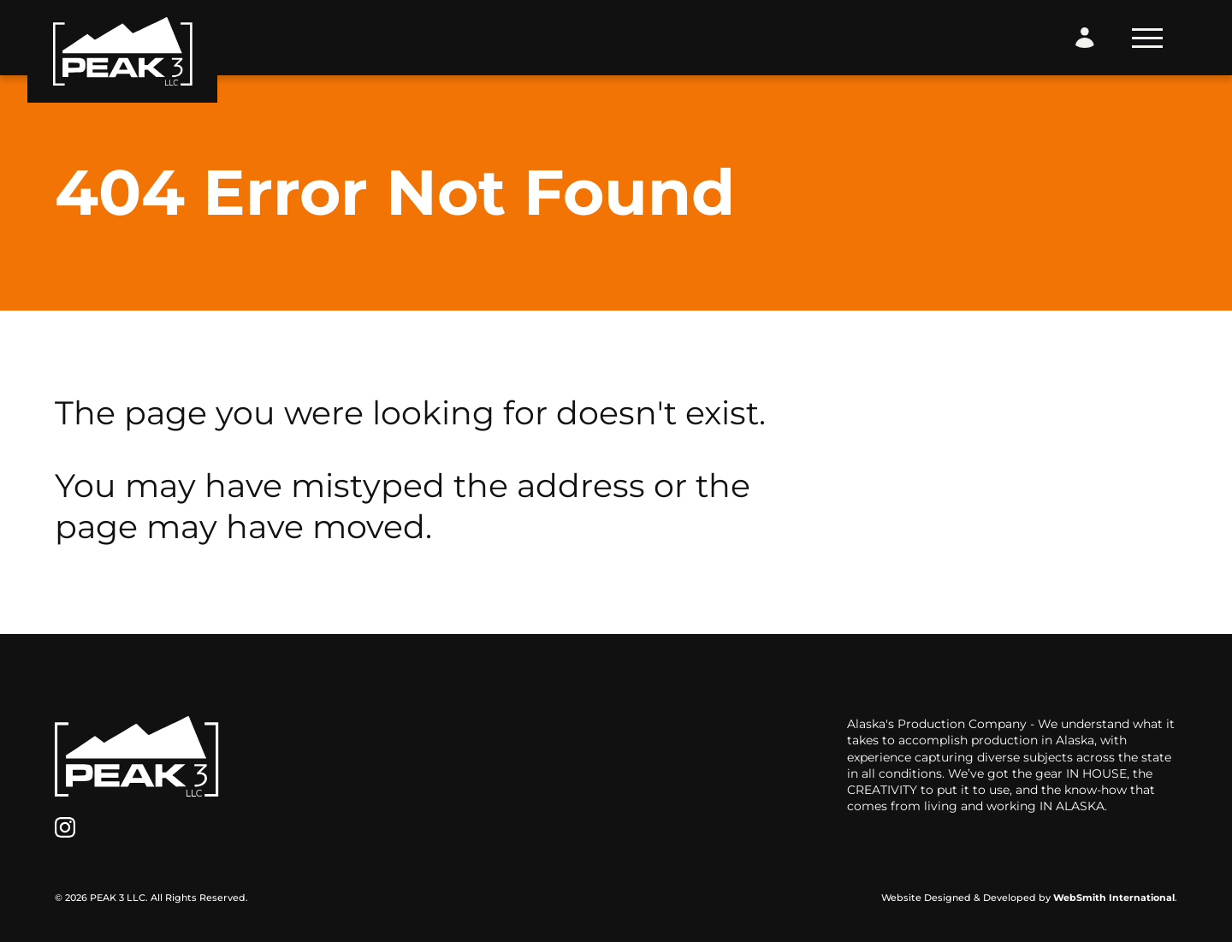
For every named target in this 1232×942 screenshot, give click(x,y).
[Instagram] (65, 827)
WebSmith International (1114, 897)
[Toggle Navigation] (1147, 38)
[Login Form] (1085, 37)
